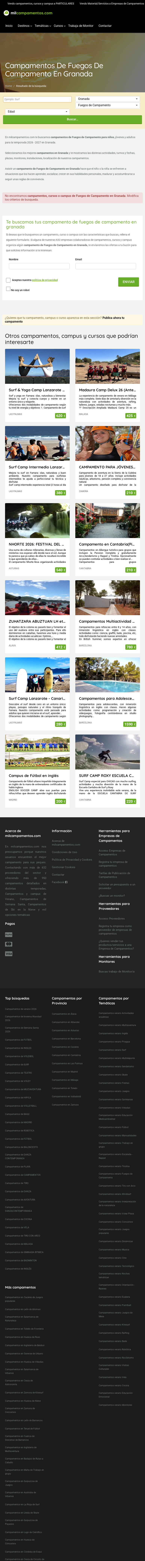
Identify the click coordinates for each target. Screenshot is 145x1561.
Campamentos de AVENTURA (20, 1192)
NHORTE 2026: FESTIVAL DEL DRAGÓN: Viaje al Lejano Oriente (37, 537)
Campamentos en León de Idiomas (22, 1302)
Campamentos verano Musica (114, 1242)
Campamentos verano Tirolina (114, 1159)
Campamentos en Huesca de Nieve (23, 1394)
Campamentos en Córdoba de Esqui (23, 1545)
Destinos (23, 26)
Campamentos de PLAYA (17, 1159)
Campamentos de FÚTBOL (18, 1132)
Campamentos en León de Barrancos (24, 1413)
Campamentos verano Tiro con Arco (117, 1179)
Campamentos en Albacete (65, 1015)
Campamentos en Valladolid (66, 1089)
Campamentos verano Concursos (116, 1215)
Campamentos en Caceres (65, 1040)
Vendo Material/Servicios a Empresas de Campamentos (112, 3)
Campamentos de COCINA (18, 1212)
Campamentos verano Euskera (114, 1290)
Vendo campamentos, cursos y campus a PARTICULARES (40, 3)
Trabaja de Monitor (80, 26)
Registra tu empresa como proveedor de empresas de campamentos (115, 922)
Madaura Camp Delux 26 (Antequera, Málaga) (107, 383)
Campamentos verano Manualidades (117, 1128)
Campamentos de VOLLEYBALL (21, 1099)
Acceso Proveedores (112, 911)
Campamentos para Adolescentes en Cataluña (107, 691)
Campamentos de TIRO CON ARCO (22, 1229)
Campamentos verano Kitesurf (114, 1317)
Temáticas (42, 26)
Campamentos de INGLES (18, 1041)
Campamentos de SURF (17, 1057)
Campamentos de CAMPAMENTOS (22, 1168)
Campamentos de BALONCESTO (21, 1140)
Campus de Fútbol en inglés (34, 768)
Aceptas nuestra (35, 279)
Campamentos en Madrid (65, 1064)
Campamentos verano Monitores (115, 1398)
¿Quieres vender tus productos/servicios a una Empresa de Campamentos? (116, 938)
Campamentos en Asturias (65, 1023)
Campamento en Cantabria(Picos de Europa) (107, 537)
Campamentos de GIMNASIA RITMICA (24, 1245)
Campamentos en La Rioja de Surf (22, 1497)
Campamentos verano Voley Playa (116, 1206)
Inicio (9, 26)
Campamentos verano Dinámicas (116, 1234)
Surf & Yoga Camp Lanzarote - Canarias (37, 383)
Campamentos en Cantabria (66, 1048)
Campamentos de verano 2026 (21, 1002)
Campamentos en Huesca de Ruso (22, 1330)
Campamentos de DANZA (18, 1184)
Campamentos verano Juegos (114, 1084)
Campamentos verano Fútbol (114, 1120)
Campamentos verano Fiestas (114, 1076)
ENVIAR (129, 282)
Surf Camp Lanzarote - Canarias (37, 691)
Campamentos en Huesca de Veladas (24, 1355)
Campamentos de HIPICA (18, 1090)
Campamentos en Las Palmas (67, 1056)
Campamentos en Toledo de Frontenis (24, 1322)
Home (8, 85)
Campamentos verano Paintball (115, 1298)
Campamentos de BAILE (17, 1107)
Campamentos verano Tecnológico (116, 1259)
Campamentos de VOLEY (18, 1074)
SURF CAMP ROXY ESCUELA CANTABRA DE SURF (107, 768)
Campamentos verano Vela (112, 1370)
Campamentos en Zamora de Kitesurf (24, 1385)
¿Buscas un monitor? (112, 888)
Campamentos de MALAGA (19, 1237)
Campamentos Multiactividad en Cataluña (107, 614)
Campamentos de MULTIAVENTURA (23, 1082)
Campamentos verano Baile (113, 1334)
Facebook (59, 875)
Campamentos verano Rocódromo (116, 1351)
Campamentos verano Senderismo (116, 1059)
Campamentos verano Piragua (114, 1034)
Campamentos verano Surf (112, 1043)
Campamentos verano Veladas (114, 1101)
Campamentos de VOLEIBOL (19, 1049)
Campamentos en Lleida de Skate (22, 1506)
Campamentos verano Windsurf (115, 1187)
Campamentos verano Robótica (115, 1342)
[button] (107, 99)
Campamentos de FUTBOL (18, 1033)
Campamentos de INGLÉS (18, 1262)
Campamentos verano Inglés (113, 1026)
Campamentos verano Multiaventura (117, 1018)
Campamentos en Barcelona (66, 1031)
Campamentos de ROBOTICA (19, 1123)
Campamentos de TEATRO (18, 1066)
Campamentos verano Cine (112, 1251)
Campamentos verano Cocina (114, 1378)
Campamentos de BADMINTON (21, 1253)
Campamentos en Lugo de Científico (23, 1525)
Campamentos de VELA (17, 1220)
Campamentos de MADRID (18, 1115)
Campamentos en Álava (64, 1007)
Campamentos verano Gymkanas (116, 1092)
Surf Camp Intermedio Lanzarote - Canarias (37, 460)
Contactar (105, 26)
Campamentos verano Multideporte (117, 1051)
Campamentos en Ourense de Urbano (24, 1346)
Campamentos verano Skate (113, 1068)
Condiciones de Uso (64, 845)
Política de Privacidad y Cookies (72, 852)
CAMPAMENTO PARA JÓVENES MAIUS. (107, 460)
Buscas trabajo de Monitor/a (117, 964)
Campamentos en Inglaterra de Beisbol (24, 1338)
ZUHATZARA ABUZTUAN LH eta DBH (37, 614)
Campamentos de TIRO (16, 1176)
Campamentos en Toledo (64, 1081)
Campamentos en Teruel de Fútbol (22, 1421)
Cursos (58, 26)
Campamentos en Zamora (65, 1098)
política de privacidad (45, 279)
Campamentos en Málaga (65, 1073)
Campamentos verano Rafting (114, 1326)
